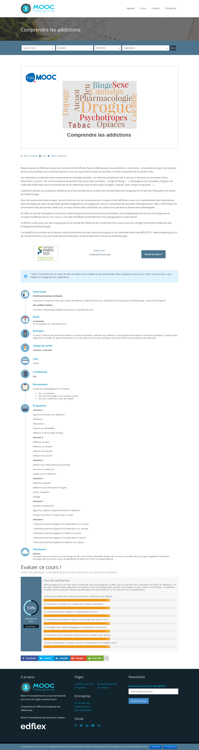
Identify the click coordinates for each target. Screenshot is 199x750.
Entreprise (170, 8)
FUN (44, 155)
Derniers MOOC (108, 683)
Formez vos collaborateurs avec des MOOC (83, 706)
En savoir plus (170, 747)
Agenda (130, 8)
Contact (156, 8)
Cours (143, 8)
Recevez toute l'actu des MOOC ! (148, 686)
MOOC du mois (85, 683)
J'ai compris (155, 747)
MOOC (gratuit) (31, 155)
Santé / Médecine (58, 155)
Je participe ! (31, 626)
